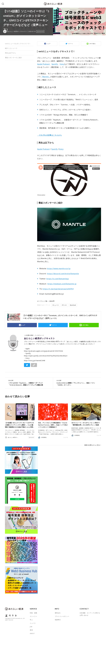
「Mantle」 (45, 76)
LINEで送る (92, 43)
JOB (31, 627)
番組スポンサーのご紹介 (13, 58)
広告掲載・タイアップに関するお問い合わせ (90, 614)
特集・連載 (33, 613)
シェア (48, 43)
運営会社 (58, 613)
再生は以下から (10, 53)
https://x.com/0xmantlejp (57, 279)
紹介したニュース (11, 48)
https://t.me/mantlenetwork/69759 (58, 289)
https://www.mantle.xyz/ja (58, 268)
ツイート (70, 43)
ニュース (65, 437)
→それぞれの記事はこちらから (49, 135)
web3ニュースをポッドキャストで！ (18, 44)
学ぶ (31, 620)
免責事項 (58, 620)
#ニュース (56, 305)
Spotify (55, 64)
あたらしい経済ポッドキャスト (39, 338)
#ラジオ (64, 305)
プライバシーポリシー (62, 616)
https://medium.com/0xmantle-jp (61, 284)
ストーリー (33, 616)
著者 (31, 630)
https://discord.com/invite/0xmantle (63, 273)
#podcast (73, 305)
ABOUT (32, 633)
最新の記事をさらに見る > (92, 445)
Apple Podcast (43, 64)
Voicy (62, 64)
